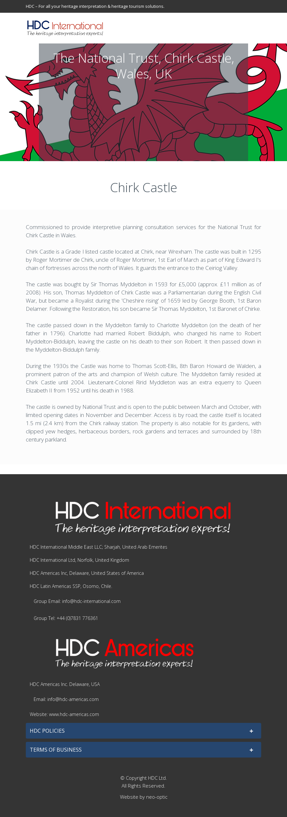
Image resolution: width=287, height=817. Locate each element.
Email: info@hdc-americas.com (66, 699)
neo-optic (156, 796)
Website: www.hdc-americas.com (64, 714)
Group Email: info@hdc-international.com (77, 601)
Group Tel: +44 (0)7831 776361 (66, 618)
